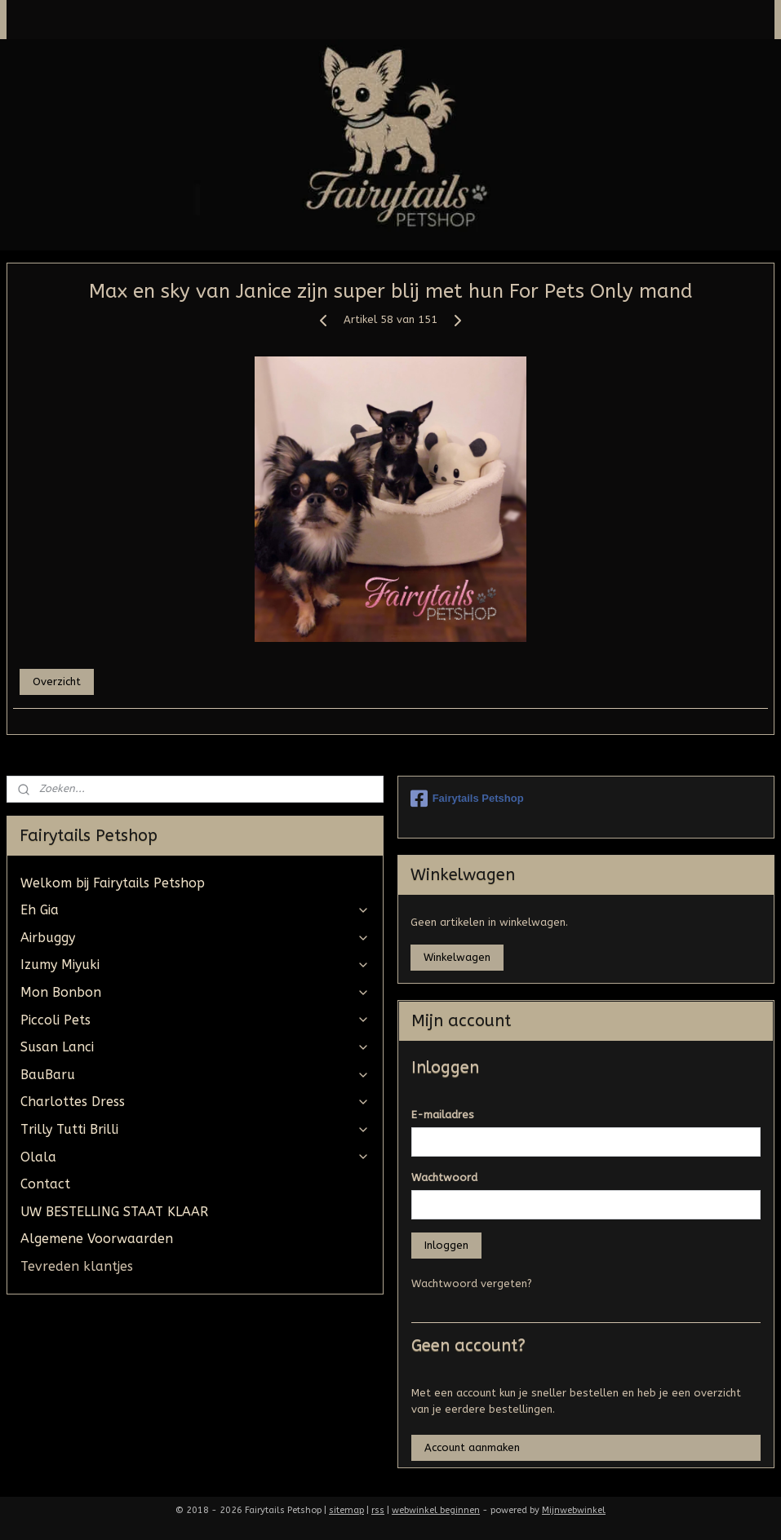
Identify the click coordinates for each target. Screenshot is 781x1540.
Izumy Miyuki (195, 964)
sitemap (346, 1510)
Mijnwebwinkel (574, 1510)
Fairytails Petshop (467, 798)
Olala (195, 1157)
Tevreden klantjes (76, 1266)
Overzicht (57, 681)
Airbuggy (195, 937)
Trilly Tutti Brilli (195, 1129)
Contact (45, 1184)
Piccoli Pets (195, 1020)
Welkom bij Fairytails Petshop (112, 883)
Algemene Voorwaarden (96, 1238)
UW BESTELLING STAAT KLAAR (114, 1211)
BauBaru (195, 1074)
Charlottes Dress (195, 1101)
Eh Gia (195, 910)
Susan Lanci (195, 1047)
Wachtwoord (444, 1177)
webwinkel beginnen (436, 1510)
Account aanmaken (472, 1447)
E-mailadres (442, 1115)
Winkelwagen (457, 957)
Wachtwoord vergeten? (471, 1283)
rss (377, 1510)
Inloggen (446, 1245)
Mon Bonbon (195, 992)
